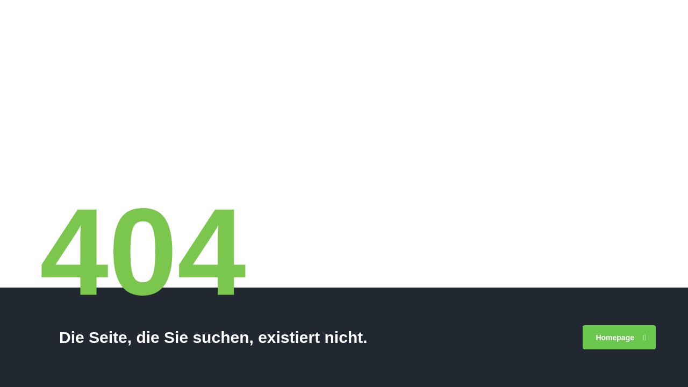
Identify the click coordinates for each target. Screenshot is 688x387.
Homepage (621, 337)
